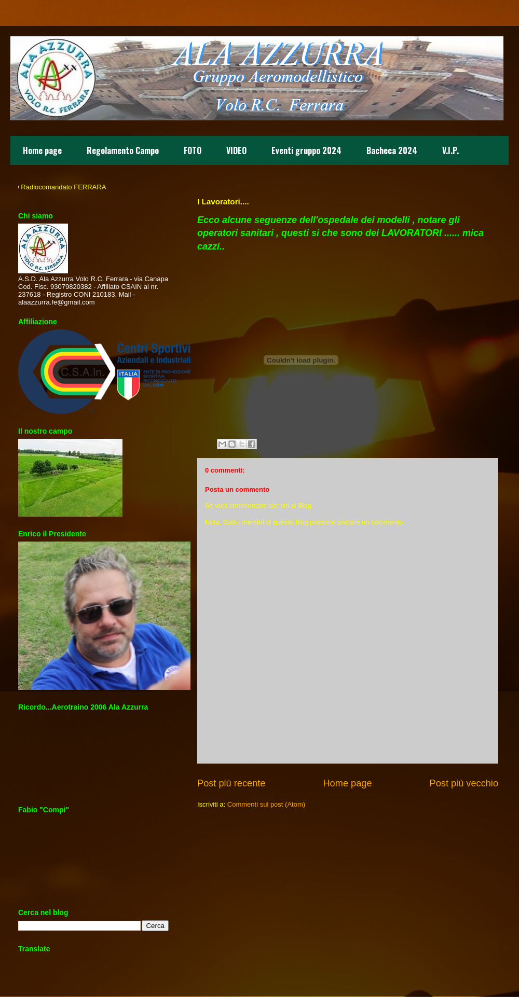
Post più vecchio (464, 783)
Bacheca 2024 (391, 150)
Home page (42, 150)
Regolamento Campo (123, 150)
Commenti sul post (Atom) (266, 804)
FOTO (192, 150)
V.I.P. (450, 150)
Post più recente (231, 783)
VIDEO (236, 150)
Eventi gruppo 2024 (306, 150)
